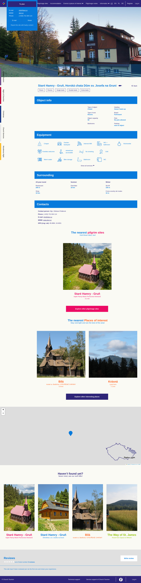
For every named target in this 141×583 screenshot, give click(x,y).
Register (130, 3)
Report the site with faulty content (22, 25)
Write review (129, 558)
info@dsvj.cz (23, 10)
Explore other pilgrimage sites (87, 309)
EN (115, 3)
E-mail (14, 20)
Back (134, 86)
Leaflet (128, 464)
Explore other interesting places (87, 397)
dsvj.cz (21, 13)
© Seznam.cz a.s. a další (135, 464)
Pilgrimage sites (42, 3)
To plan (22, 4)
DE (122, 3)
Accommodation (55, 3)
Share (30, 20)
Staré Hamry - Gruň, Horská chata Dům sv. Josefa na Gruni (77, 85)
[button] (71, 433)
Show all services (87, 166)
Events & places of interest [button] (74, 3)
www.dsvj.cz (47, 220)
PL (119, 3)
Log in (137, 3)
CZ (112, 3)
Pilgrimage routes (92, 3)
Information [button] (105, 3)
